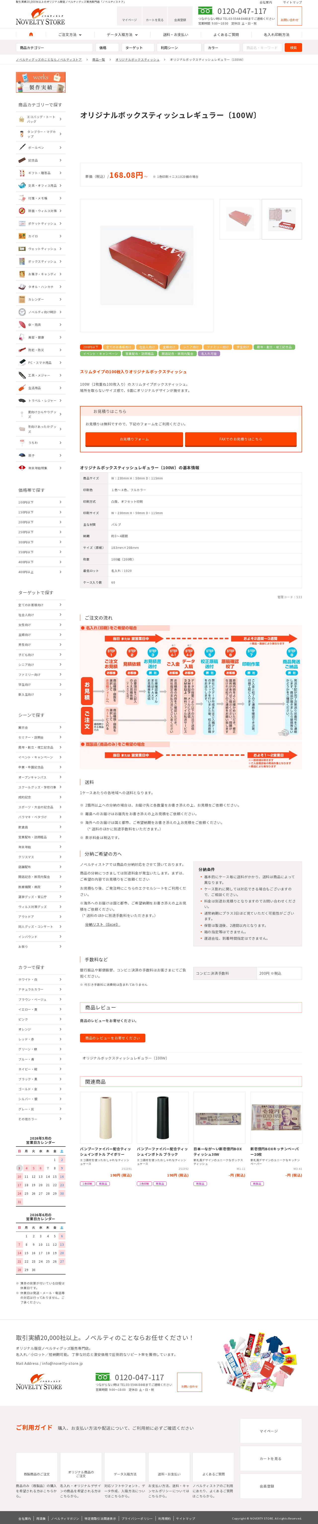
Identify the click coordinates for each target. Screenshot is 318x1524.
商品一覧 (98, 59)
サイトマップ (292, 3)
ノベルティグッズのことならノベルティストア (49, 59)
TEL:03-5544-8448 (235, 20)
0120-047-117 (242, 12)
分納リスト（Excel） (102, 924)
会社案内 (266, 3)
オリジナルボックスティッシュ (138, 59)
